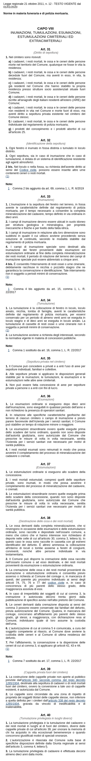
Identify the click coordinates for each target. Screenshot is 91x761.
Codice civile (28, 170)
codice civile (56, 582)
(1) (7, 176)
